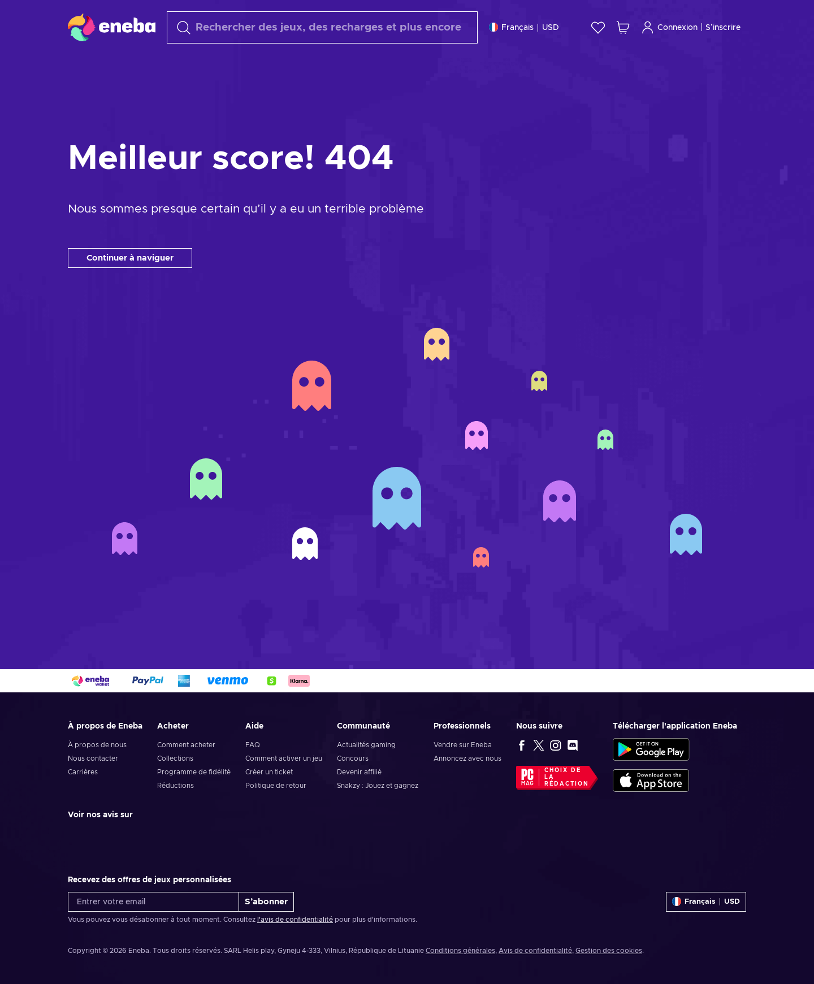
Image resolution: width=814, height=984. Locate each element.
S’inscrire (723, 28)
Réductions (175, 785)
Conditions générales (460, 950)
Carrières (83, 772)
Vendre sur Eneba (463, 745)
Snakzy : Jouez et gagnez (377, 785)
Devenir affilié (359, 772)
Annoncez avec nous (467, 758)
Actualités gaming (366, 745)
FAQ (252, 745)
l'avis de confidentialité (295, 919)
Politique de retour (275, 785)
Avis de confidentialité (535, 950)
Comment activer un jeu (283, 758)
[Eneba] (111, 27)
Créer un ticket (269, 772)
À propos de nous (97, 745)
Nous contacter (93, 758)
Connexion (669, 27)
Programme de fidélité (194, 772)
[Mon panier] (622, 27)
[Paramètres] (524, 27)
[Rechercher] (322, 27)
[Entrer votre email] (153, 902)
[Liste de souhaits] (598, 27)
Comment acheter (186, 745)
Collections (175, 758)
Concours (353, 758)
